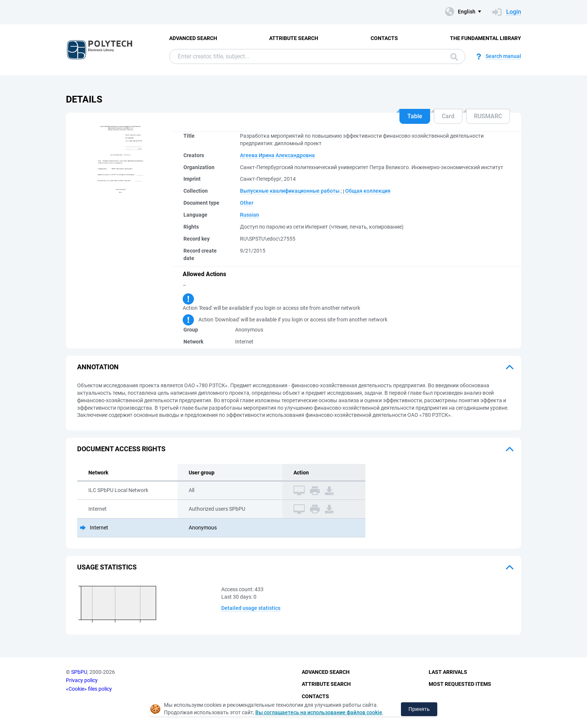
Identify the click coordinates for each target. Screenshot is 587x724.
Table (414, 116)
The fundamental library (485, 38)
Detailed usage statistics (250, 608)
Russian (249, 215)
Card (448, 116)
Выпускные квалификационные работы (290, 191)
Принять (419, 709)
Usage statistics (107, 567)
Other (246, 203)
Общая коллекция (367, 191)
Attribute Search (293, 38)
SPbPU (79, 672)
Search (454, 57)
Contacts (384, 38)
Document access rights (121, 449)
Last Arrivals (448, 672)
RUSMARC (488, 116)
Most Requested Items (460, 684)
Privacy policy (82, 680)
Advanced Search (193, 38)
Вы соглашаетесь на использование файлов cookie (318, 712)
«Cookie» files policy (89, 689)
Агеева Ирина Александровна (277, 155)
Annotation (98, 367)
